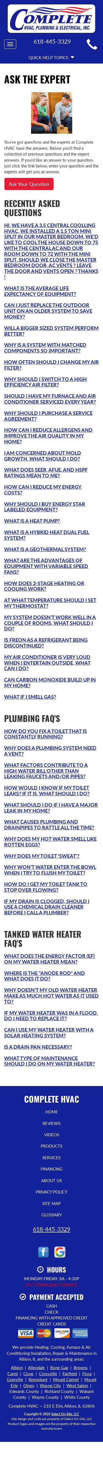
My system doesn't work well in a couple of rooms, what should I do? (50, 623)
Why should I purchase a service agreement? (48, 416)
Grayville (15, 1379)
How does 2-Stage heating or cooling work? (44, 586)
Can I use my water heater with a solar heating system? (49, 1032)
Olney (28, 1385)
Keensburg (38, 1379)
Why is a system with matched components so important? (45, 348)
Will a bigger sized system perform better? (51, 331)
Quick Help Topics (51, 57)
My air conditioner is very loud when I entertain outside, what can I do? (47, 663)
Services (51, 1157)
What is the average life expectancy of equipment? (40, 291)
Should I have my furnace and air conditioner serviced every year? (50, 399)
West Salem (77, 1385)
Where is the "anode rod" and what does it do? (44, 976)
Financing (52, 1168)
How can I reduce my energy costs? (43, 490)
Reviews (51, 1123)
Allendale (36, 1367)
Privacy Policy (51, 1191)
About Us (51, 1180)
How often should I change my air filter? (51, 365)
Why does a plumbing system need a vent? (50, 751)
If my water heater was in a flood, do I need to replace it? (51, 1016)
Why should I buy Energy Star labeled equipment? (44, 507)
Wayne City (50, 1385)
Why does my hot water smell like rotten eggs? (50, 842)
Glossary (51, 1214)
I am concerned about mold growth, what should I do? (42, 456)
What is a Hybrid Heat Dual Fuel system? (46, 535)
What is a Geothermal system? (45, 549)
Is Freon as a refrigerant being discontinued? (46, 643)
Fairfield (70, 1373)
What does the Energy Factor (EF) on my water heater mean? (49, 959)
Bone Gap (59, 1367)
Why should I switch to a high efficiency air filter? (45, 382)
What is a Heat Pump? (32, 521)
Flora (86, 1373)
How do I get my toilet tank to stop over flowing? (45, 887)
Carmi (12, 1373)
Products (51, 1145)
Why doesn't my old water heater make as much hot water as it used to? (51, 996)
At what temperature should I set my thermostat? (50, 603)
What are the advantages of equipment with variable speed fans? (46, 566)
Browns (81, 1367)
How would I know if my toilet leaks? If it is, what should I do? (47, 790)
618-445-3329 (51, 1229)
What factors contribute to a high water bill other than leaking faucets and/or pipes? (46, 771)
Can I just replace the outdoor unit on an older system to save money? (48, 311)
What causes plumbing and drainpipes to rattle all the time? (49, 824)
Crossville (48, 1373)
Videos (51, 1134)
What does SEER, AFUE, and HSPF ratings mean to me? (46, 472)
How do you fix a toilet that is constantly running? (45, 734)
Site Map (51, 1203)
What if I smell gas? (30, 697)
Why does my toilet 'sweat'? (41, 856)
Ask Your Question (29, 184)
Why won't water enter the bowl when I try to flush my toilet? (50, 870)
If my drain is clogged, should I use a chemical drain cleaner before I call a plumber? (46, 907)
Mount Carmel (66, 1379)
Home (51, 1111)
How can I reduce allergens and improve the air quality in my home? (48, 436)
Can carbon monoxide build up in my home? (50, 682)
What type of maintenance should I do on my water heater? (49, 1061)
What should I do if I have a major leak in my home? (51, 808)
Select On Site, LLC (65, 1414)
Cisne (28, 1373)
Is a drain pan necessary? (38, 1047)
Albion (17, 1367)
